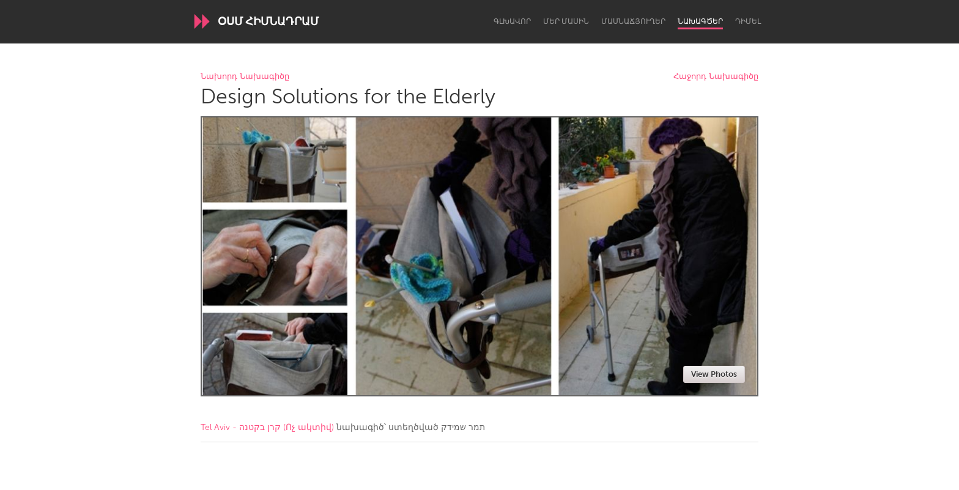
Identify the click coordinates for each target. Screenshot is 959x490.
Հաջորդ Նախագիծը (715, 77)
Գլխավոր (512, 21)
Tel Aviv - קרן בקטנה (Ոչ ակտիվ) (267, 427)
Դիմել (748, 21)
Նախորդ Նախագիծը (245, 77)
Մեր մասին (566, 21)
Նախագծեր (700, 21)
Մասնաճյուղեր (633, 21)
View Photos (714, 374)
